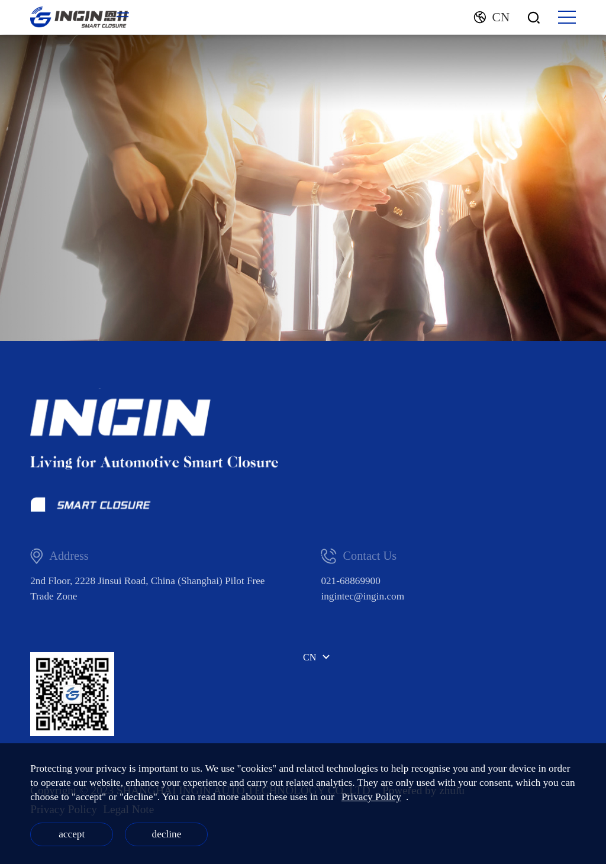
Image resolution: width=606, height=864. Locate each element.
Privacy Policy (371, 796)
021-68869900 (350, 580)
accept (72, 834)
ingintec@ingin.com (362, 596)
